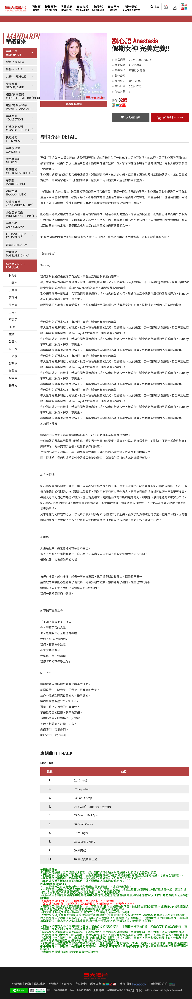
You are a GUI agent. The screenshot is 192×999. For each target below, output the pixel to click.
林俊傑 (13, 275)
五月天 (13, 312)
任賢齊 (13, 370)
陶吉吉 (13, 378)
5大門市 (17, 983)
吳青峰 (13, 290)
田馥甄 (13, 283)
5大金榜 (67, 983)
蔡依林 (13, 297)
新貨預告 (50, 7)
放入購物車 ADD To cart (170, 118)
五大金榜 (82, 7)
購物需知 (131, 7)
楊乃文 (13, 385)
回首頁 (36, 7)
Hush (12, 327)
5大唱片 (16, 8)
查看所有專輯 (74, 104)
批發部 (98, 7)
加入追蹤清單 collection (130, 118)
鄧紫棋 (13, 363)
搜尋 (156, 7)
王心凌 (13, 356)
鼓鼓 (11, 334)
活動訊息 (67, 7)
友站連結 (81, 983)
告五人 (13, 341)
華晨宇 (13, 319)
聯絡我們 (39, 983)
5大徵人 (54, 983)
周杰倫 (13, 305)
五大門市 (113, 7)
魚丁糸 (13, 349)
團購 (28, 983)
